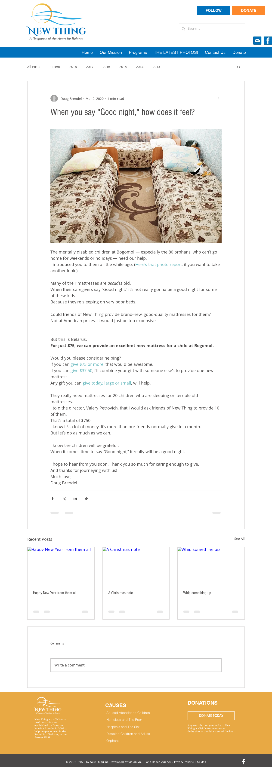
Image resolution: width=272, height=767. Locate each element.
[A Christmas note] (136, 566)
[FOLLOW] (213, 10)
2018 (73, 66)
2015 (123, 66)
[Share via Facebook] (52, 498)
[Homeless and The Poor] (129, 719)
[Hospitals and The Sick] (129, 727)
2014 (139, 66)
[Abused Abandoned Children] (136, 712)
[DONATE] (248, 10)
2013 (156, 66)
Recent (54, 66)
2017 (89, 66)
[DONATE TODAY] (211, 715)
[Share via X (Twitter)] (64, 498)
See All (239, 538)
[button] (239, 67)
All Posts (33, 66)
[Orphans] (129, 740)
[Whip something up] (211, 566)
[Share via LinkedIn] (75, 498)
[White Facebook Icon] (243, 761)
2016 (106, 66)
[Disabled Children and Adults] (131, 733)
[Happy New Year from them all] (61, 566)
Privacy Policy (183, 762)
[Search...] (211, 29)
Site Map (200, 762)
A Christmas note (120, 592)
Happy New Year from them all (54, 592)
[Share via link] (86, 498)
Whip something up (197, 592)
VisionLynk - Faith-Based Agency (149, 762)
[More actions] (219, 98)
